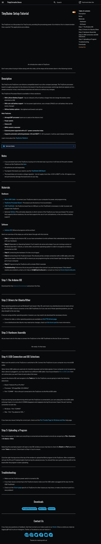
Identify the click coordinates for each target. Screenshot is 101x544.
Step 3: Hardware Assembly (87, 32)
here (24, 164)
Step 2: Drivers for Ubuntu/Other (89, 29)
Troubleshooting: (84, 42)
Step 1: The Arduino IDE (86, 27)
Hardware (83, 21)
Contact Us (82, 47)
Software (83, 24)
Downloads (82, 44)
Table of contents (84, 11)
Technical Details (10, 146)
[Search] (64, 2)
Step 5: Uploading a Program (87, 39)
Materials (82, 19)
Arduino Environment (20, 286)
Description (82, 13)
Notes (80, 16)
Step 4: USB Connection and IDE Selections (88, 35)
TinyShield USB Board (38, 171)
